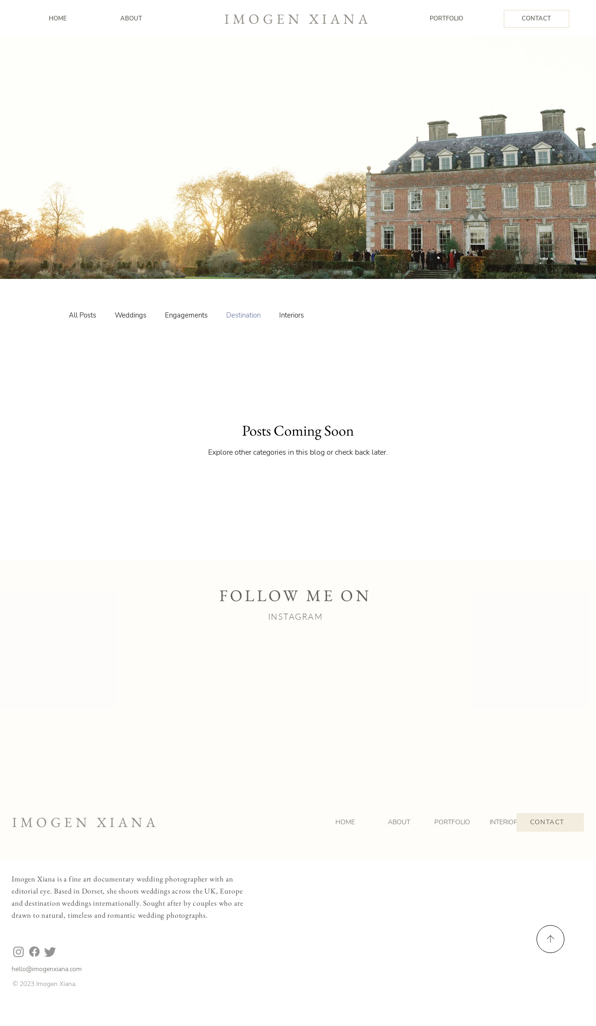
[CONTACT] (537, 19)
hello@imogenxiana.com (47, 969)
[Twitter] (50, 952)
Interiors (291, 315)
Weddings (130, 315)
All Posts (82, 315)
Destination (243, 315)
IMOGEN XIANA (297, 19)
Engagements (186, 315)
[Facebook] (34, 952)
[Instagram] (19, 952)
